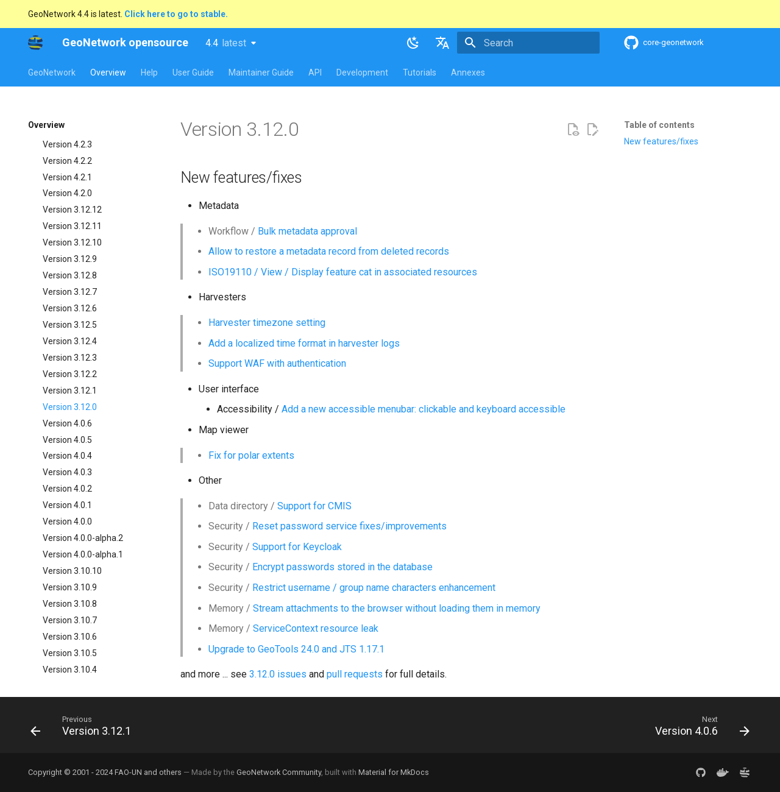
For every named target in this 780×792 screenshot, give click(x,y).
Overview (108, 72)
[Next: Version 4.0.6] (698, 729)
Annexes (468, 72)
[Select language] (442, 42)
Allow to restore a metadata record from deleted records (328, 251)
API (315, 72)
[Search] (528, 43)
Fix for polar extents (251, 455)
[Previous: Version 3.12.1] (84, 729)
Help (149, 72)
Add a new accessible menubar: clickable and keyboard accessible (424, 409)
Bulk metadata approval (307, 231)
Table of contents (659, 125)
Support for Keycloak (297, 547)
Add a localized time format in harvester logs (304, 343)
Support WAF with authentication (277, 363)
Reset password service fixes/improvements (349, 526)
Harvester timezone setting (266, 322)
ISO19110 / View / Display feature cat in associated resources (342, 272)
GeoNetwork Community (278, 772)
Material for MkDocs (393, 772)
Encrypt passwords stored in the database (342, 567)
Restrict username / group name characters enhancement (373, 587)
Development (362, 72)
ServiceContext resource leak (315, 628)
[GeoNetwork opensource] (35, 42)
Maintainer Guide (261, 72)
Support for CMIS (314, 506)
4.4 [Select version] (225, 43)
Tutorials (419, 72)
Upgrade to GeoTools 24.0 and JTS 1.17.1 (296, 649)
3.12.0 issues (278, 674)
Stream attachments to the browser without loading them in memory (397, 608)
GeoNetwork (52, 72)
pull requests (355, 674)
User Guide (193, 72)
